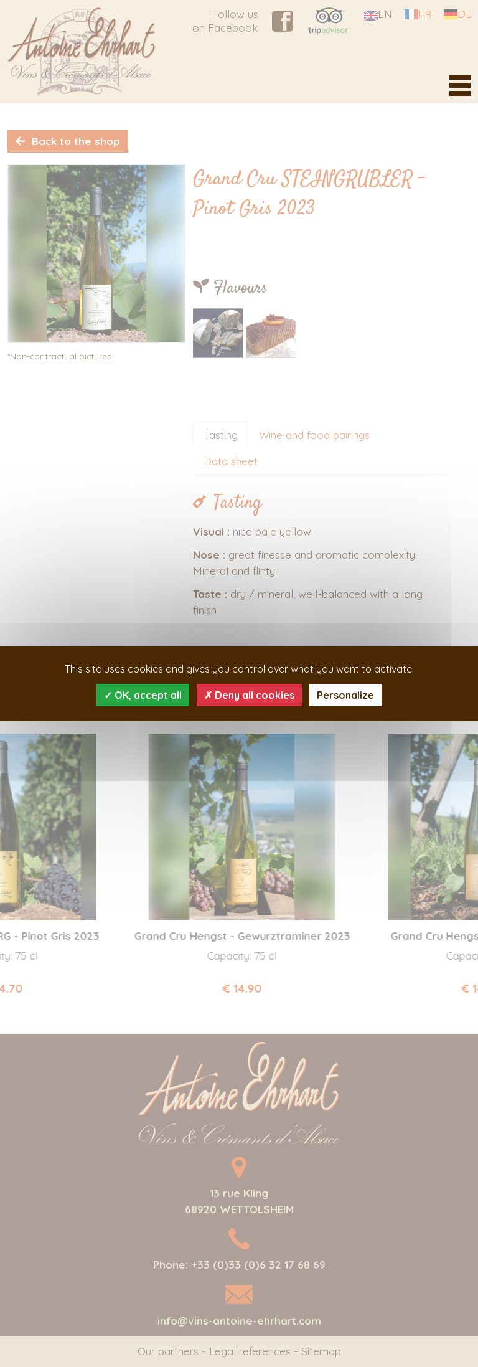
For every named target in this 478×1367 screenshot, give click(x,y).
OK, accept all (143, 695)
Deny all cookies (249, 695)
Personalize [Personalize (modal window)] (345, 695)
